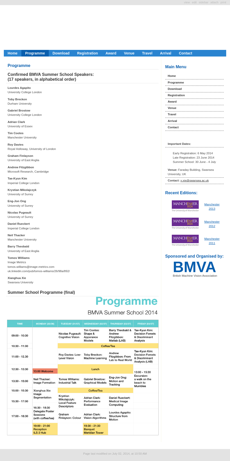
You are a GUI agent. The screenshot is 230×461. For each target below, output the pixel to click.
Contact (185, 53)
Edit (194, 2)
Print (223, 2)
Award (110, 53)
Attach (214, 2)
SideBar (203, 2)
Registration (87, 53)
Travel (147, 53)
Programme (35, 53)
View (187, 2)
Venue (129, 53)
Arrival (165, 53)
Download (61, 53)
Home (13, 53)
